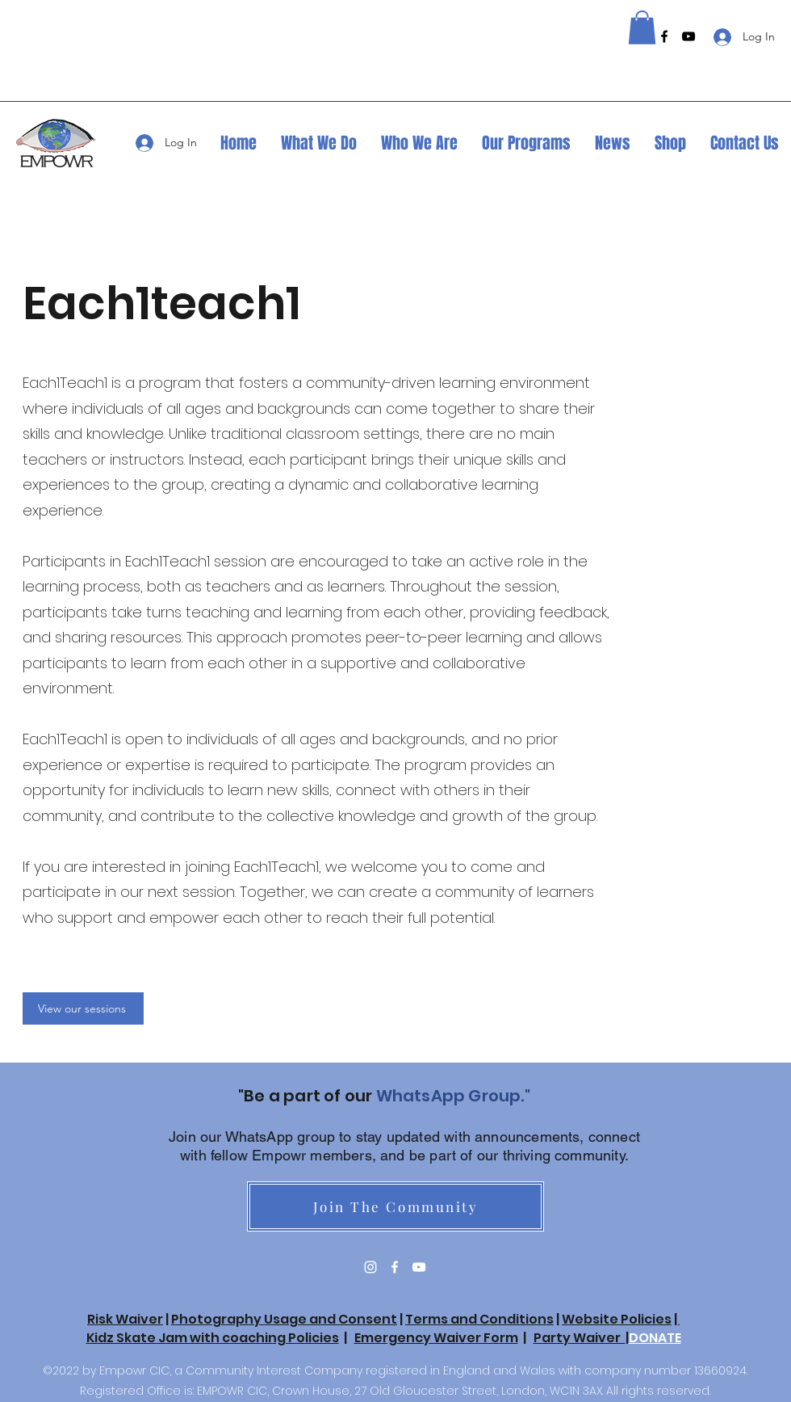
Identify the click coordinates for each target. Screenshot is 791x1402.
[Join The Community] (395, 1206)
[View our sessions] (83, 1008)
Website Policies (617, 1319)
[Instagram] (370, 1267)
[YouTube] (688, 36)
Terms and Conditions (479, 1319)
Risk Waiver (125, 1319)
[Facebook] (664, 36)
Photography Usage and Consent (284, 1319)
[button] (642, 27)
